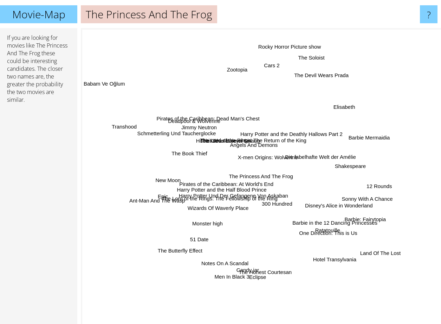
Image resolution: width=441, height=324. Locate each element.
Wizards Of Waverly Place (217, 209)
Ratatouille (338, 242)
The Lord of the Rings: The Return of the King (254, 122)
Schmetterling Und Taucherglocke (178, 138)
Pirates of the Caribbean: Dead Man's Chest (212, 115)
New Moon (167, 173)
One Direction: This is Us (313, 221)
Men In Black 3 (235, 256)
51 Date (213, 228)
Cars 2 (269, 85)
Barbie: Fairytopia (346, 214)
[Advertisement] (39, 216)
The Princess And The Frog (261, 176)
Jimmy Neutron (202, 130)
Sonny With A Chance (348, 194)
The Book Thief (194, 153)
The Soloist (300, 79)
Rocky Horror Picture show (285, 67)
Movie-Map (38, 14)
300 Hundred (282, 208)
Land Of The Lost (372, 247)
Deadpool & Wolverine (214, 120)
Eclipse (262, 276)
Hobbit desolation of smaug (239, 139)
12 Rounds (387, 179)
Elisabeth (343, 98)
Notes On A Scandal (231, 245)
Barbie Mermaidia (361, 129)
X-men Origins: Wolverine (279, 146)
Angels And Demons (265, 132)
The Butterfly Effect (170, 273)
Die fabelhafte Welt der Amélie (318, 164)
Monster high (196, 219)
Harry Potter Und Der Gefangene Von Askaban (261, 194)
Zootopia (225, 58)
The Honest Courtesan (246, 263)
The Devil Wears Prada (319, 77)
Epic (174, 193)
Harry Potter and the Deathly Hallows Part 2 (294, 140)
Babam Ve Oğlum (117, 93)
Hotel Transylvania (327, 255)
